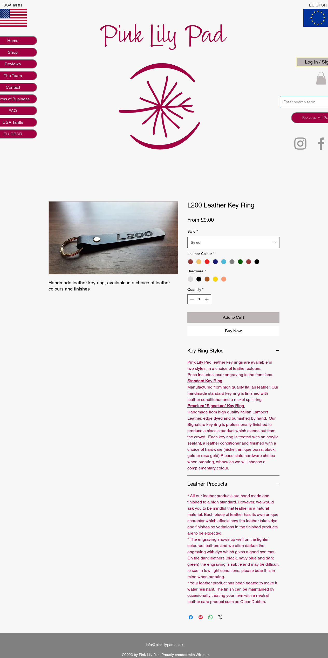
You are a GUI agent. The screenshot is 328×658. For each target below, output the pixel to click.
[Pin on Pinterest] (200, 617)
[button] (321, 78)
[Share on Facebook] (191, 617)
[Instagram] (300, 143)
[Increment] (207, 299)
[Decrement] (191, 299)
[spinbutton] (199, 299)
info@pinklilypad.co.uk (164, 644)
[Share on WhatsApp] (210, 617)
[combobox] (233, 242)
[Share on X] (220, 617)
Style (192, 231)
